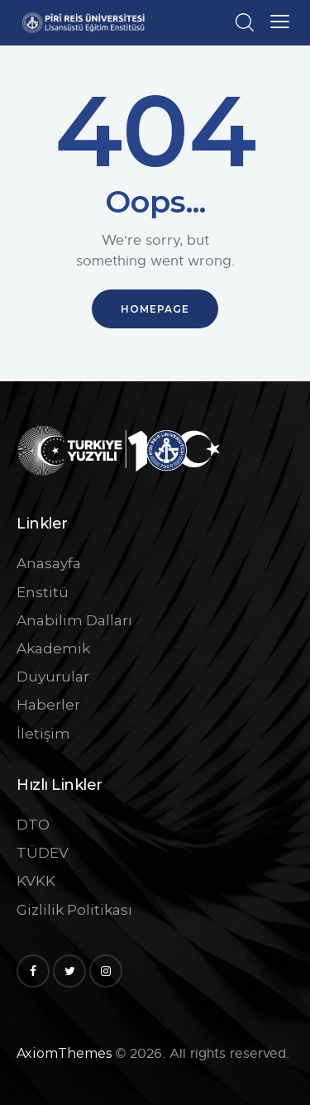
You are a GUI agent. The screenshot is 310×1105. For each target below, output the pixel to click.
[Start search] (244, 22)
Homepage (155, 309)
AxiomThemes (64, 1053)
